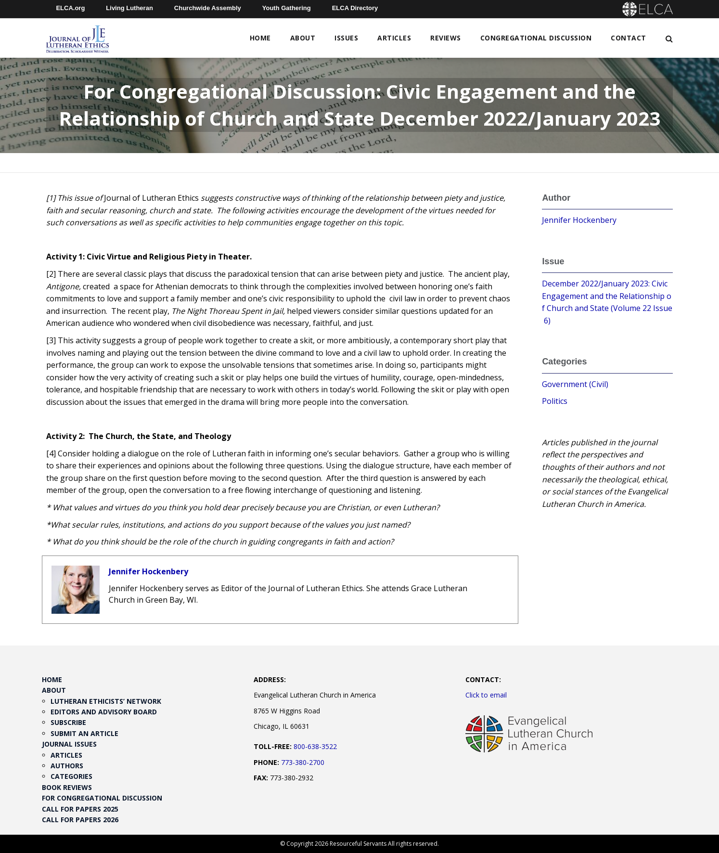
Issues (346, 37)
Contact (628, 37)
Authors (67, 765)
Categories (71, 776)
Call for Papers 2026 (80, 819)
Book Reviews (67, 787)
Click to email (486, 694)
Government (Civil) (575, 384)
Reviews (445, 37)
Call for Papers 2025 (80, 809)
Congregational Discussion (536, 37)
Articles (394, 37)
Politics (554, 401)
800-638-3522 (315, 746)
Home (260, 37)
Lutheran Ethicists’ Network (106, 701)
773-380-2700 (302, 762)
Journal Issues (69, 744)
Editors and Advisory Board (104, 711)
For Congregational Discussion (102, 797)
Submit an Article (84, 733)
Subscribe (68, 722)
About (303, 37)
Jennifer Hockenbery (148, 571)
